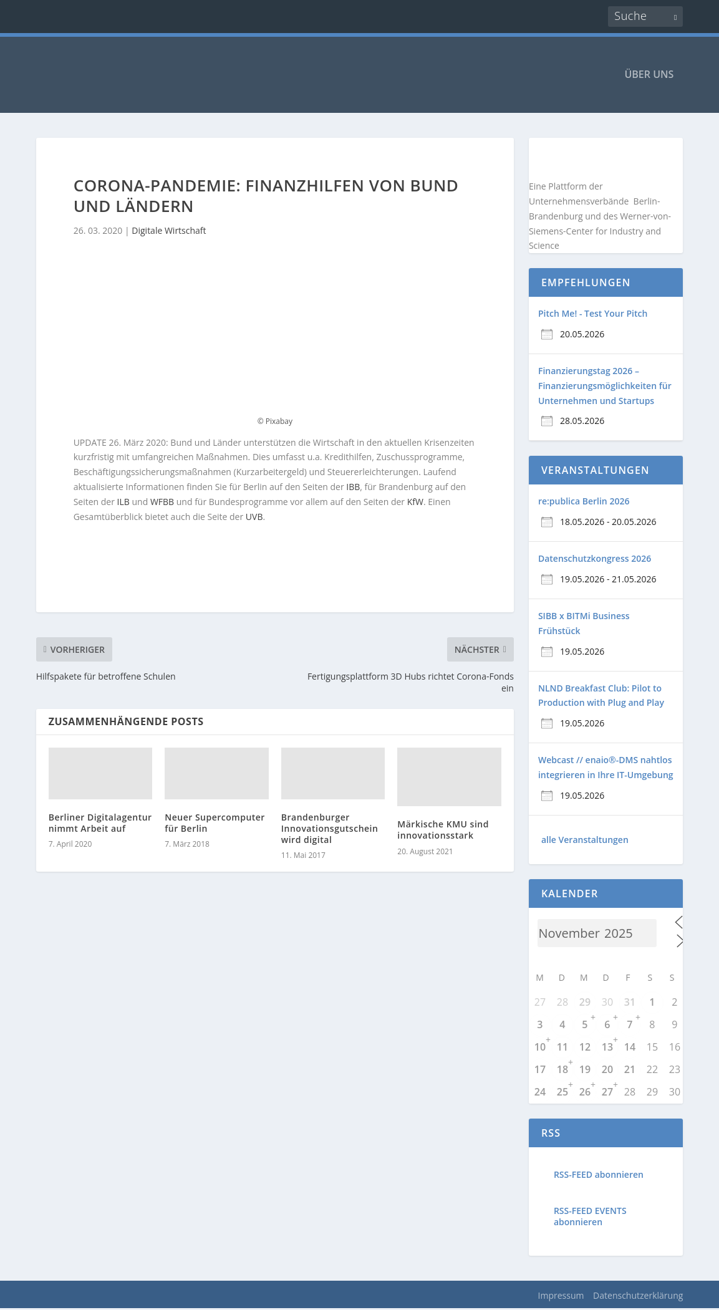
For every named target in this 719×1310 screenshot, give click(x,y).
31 (629, 1003)
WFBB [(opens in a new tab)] (162, 503)
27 (607, 1093)
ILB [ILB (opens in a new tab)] (123, 503)
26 (585, 1093)
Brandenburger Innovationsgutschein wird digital (330, 829)
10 (540, 1048)
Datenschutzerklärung (638, 1297)
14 (629, 1048)
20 (607, 1070)
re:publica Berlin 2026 (583, 503)
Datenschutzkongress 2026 (594, 560)
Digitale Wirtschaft (169, 232)
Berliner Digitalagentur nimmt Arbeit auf (100, 824)
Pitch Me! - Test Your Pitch (592, 315)
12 (585, 1048)
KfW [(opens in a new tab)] (415, 503)
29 (585, 1003)
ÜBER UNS (648, 76)
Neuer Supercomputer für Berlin (215, 824)
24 (540, 1093)
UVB (254, 518)
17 (540, 1070)
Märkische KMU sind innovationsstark (443, 831)
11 (562, 1048)
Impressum (561, 1297)
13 (607, 1048)
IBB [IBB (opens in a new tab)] (353, 488)
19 (585, 1070)
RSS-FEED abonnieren (599, 1176)
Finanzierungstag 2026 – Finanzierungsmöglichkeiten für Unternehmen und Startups (605, 387)
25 (562, 1093)
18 (562, 1070)
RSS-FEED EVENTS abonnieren (590, 1217)
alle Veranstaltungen (585, 841)
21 (629, 1070)
